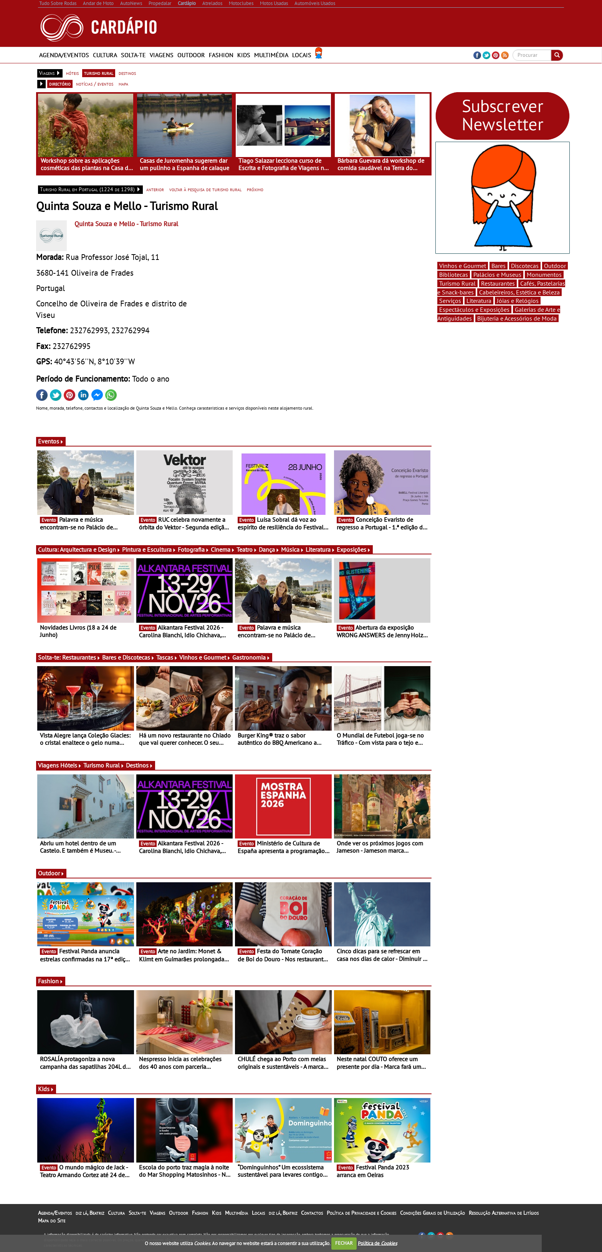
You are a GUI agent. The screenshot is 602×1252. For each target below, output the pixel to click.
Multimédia (271, 55)
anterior (155, 189)
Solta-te (133, 55)
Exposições (354, 549)
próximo (255, 189)
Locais (301, 55)
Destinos (139, 765)
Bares (498, 266)
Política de (377, 1243)
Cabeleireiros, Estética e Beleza (519, 292)
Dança (269, 549)
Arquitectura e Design (90, 549)
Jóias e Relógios (518, 300)
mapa (123, 83)
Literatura (320, 549)
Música (292, 549)
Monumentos (544, 274)
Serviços (450, 300)
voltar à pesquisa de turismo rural (205, 189)
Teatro (247, 549)
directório (60, 83)
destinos (127, 72)
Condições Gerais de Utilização (432, 1212)
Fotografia (193, 549)
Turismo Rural (103, 765)
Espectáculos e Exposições (474, 309)
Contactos (312, 1212)
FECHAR (344, 1243)
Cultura (105, 55)
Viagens (162, 55)
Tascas (167, 657)
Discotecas (525, 266)
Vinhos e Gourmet (205, 657)
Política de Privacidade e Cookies (361, 1212)
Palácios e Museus (497, 274)
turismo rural (98, 72)
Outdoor (191, 55)
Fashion (221, 55)
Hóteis (71, 765)
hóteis (72, 72)
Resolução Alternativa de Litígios (504, 1212)
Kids (243, 55)
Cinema (223, 549)
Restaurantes (81, 657)
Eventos (51, 441)
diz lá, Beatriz (90, 1212)
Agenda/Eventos (64, 55)
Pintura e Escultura (149, 549)
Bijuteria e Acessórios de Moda (517, 318)
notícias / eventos (94, 83)
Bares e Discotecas (128, 657)
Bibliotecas (453, 274)
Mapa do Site (51, 1220)
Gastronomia (251, 657)
